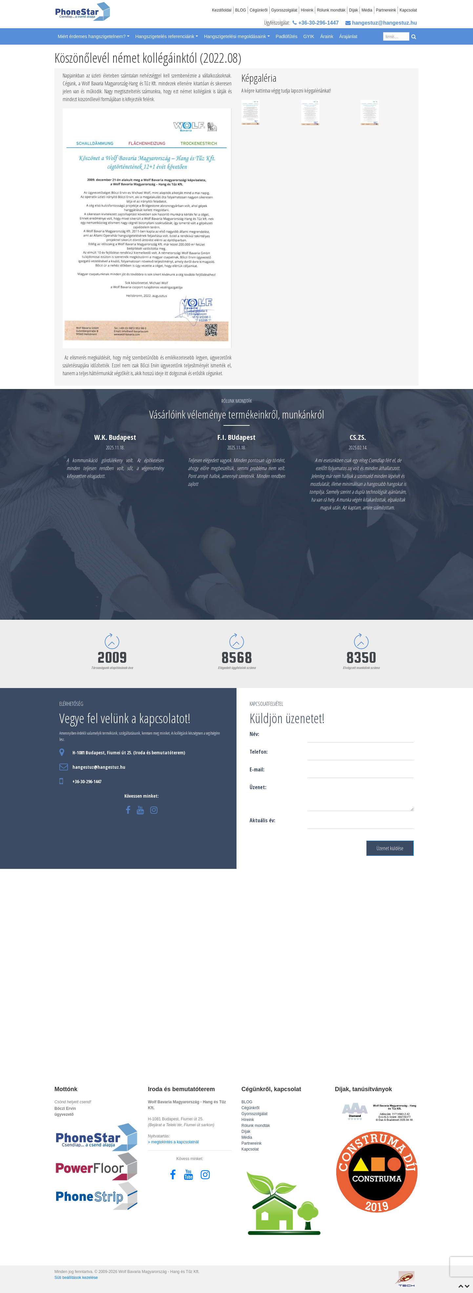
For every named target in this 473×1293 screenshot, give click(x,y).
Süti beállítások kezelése (76, 1277)
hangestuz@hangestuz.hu (381, 23)
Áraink (326, 36)
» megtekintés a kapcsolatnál (173, 1142)
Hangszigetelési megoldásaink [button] (235, 36)
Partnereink (386, 10)
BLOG (240, 10)
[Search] (396, 36)
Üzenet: (258, 787)
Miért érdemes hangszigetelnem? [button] (92, 36)
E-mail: (257, 769)
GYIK (308, 36)
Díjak (353, 10)
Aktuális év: (262, 820)
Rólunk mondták (331, 10)
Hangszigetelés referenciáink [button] (165, 36)
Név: (254, 734)
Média (366, 10)
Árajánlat (348, 36)
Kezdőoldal (221, 10)
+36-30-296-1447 (316, 23)
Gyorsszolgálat (284, 10)
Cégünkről (259, 10)
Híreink (307, 10)
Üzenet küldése (390, 848)
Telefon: (259, 751)
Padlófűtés (287, 36)
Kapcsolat (408, 10)
